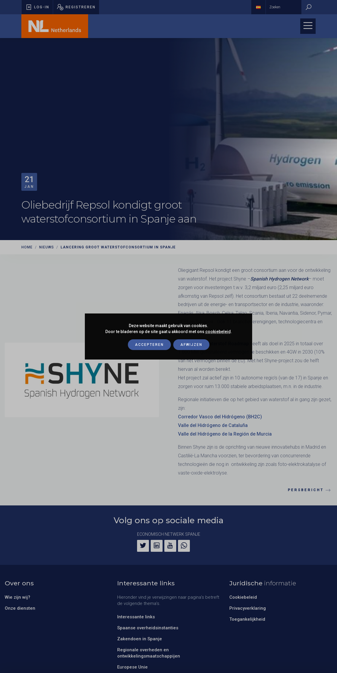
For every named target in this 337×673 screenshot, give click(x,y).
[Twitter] (143, 546)
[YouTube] (170, 546)
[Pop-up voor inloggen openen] (37, 7)
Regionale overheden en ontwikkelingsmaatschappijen (148, 653)
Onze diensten (20, 608)
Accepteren (149, 345)
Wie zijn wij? (17, 597)
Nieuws (46, 247)
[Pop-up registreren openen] (76, 7)
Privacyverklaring (247, 608)
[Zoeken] (308, 7)
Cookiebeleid (243, 597)
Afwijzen (191, 345)
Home (27, 247)
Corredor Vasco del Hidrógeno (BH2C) (220, 417)
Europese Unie (132, 667)
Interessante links (136, 617)
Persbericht (310, 490)
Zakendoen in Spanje (139, 639)
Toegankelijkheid (247, 619)
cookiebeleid (218, 331)
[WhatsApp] (184, 546)
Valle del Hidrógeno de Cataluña (213, 425)
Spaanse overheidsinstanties (147, 628)
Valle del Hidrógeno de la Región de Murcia (225, 434)
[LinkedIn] (157, 546)
